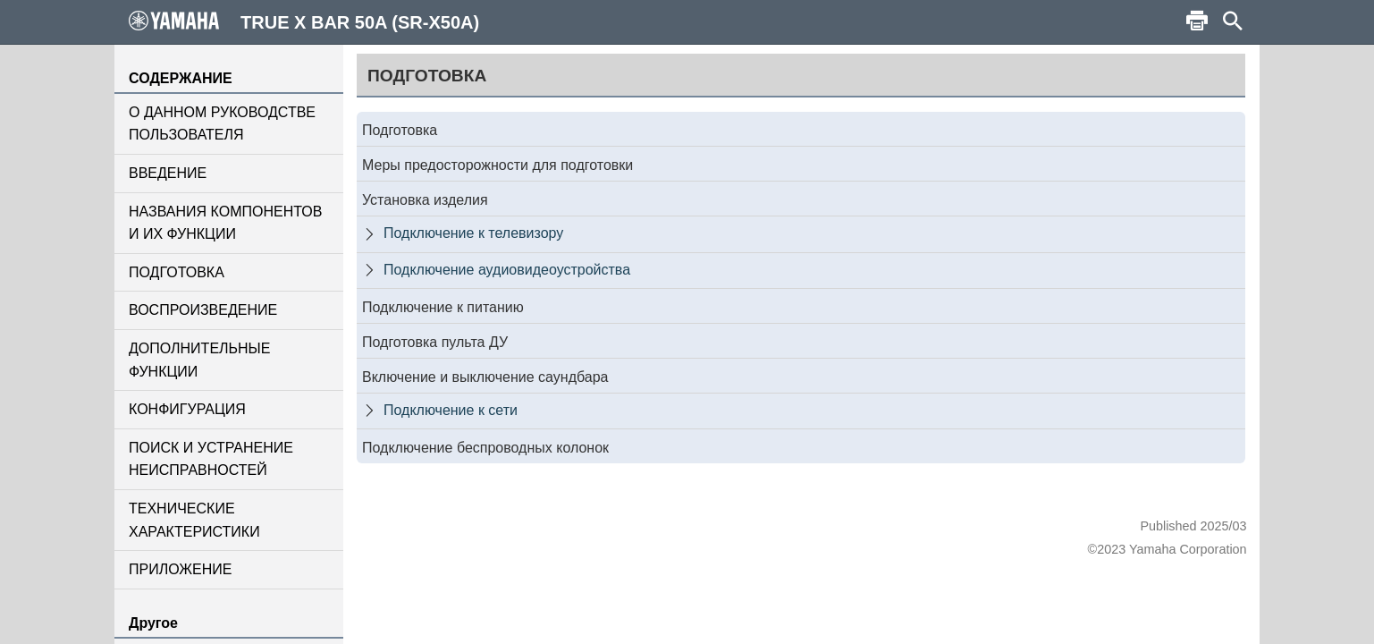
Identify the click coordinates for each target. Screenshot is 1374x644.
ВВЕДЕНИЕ (168, 173)
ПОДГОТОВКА (176, 272)
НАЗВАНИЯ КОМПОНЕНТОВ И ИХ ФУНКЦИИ (225, 223)
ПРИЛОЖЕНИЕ (180, 569)
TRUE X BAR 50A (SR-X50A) (304, 21)
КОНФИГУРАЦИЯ (187, 409)
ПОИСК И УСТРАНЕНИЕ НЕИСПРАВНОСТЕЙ (211, 459)
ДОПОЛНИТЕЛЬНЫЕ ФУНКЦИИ (199, 360)
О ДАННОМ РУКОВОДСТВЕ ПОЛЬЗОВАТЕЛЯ (222, 124)
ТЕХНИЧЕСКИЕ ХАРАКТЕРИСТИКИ (194, 520)
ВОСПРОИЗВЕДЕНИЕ (203, 310)
